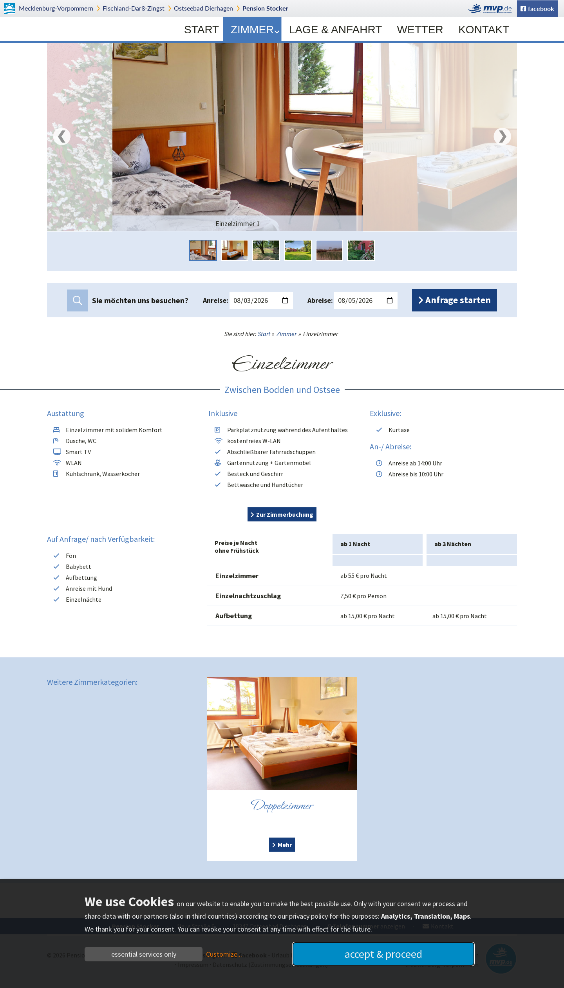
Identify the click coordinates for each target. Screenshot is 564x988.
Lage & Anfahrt (335, 30)
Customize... (224, 954)
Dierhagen (203, 8)
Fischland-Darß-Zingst (133, 8)
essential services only (143, 954)
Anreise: (215, 300)
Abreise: (320, 300)
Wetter (420, 30)
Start (201, 30)
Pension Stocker (265, 8)
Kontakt (483, 30)
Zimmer (255, 30)
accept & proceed (383, 954)
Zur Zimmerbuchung (284, 514)
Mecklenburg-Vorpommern (56, 8)
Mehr (285, 845)
